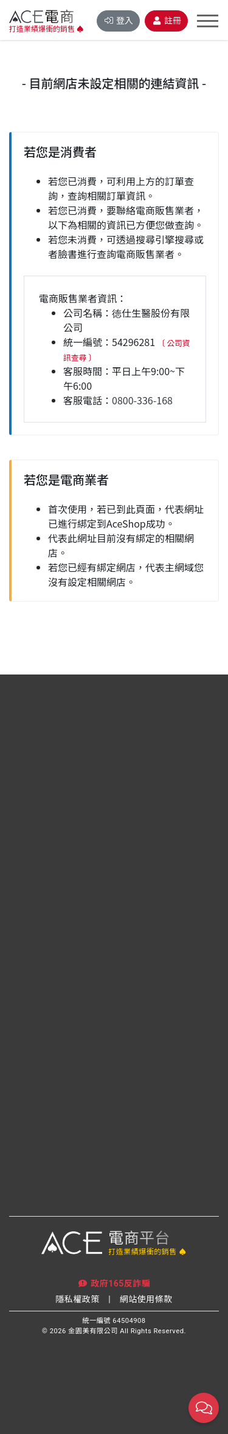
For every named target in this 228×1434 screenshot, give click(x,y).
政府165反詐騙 (114, 1283)
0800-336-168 (142, 400)
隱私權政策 (77, 1299)
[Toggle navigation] (207, 21)
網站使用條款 (146, 1299)
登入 (118, 20)
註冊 (166, 20)
